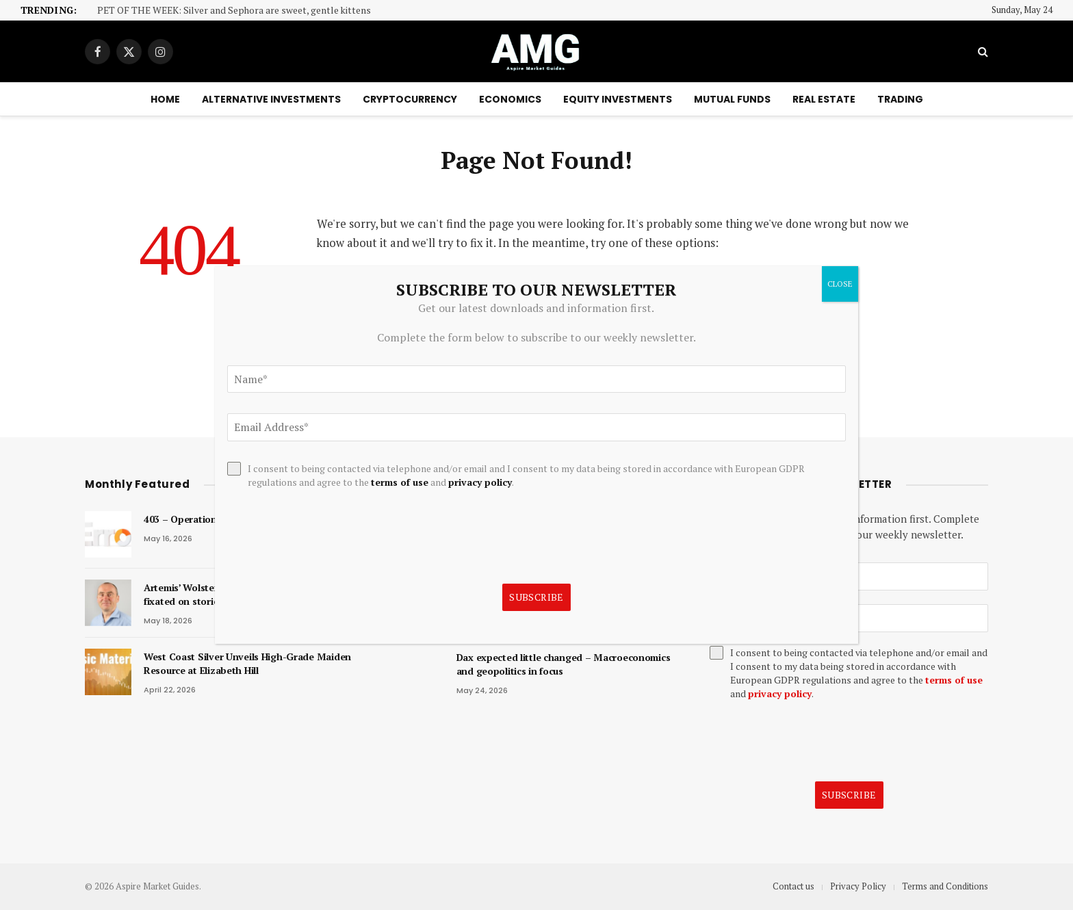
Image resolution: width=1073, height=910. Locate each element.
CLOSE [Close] (840, 283)
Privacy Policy (858, 886)
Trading (900, 99)
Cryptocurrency (410, 99)
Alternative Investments (271, 99)
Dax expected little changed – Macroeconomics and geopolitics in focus (563, 664)
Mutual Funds (732, 99)
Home (165, 99)
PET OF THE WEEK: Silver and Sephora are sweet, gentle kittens (234, 10)
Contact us (793, 886)
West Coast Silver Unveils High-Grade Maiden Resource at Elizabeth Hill (247, 663)
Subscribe (849, 794)
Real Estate (823, 99)
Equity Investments (617, 99)
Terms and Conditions (945, 886)
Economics (510, 99)
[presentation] (814, 741)
